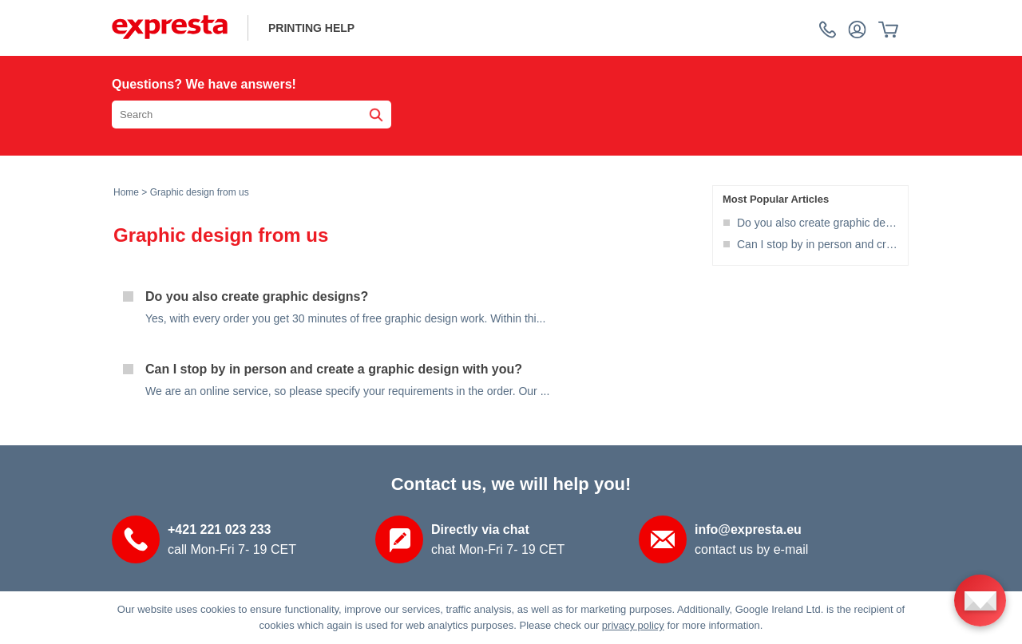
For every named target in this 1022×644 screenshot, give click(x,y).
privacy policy (633, 625)
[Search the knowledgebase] (251, 114)
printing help (311, 28)
